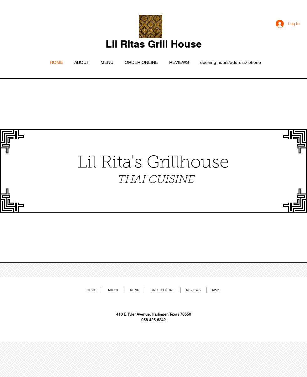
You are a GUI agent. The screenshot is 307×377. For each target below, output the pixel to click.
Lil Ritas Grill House (154, 44)
